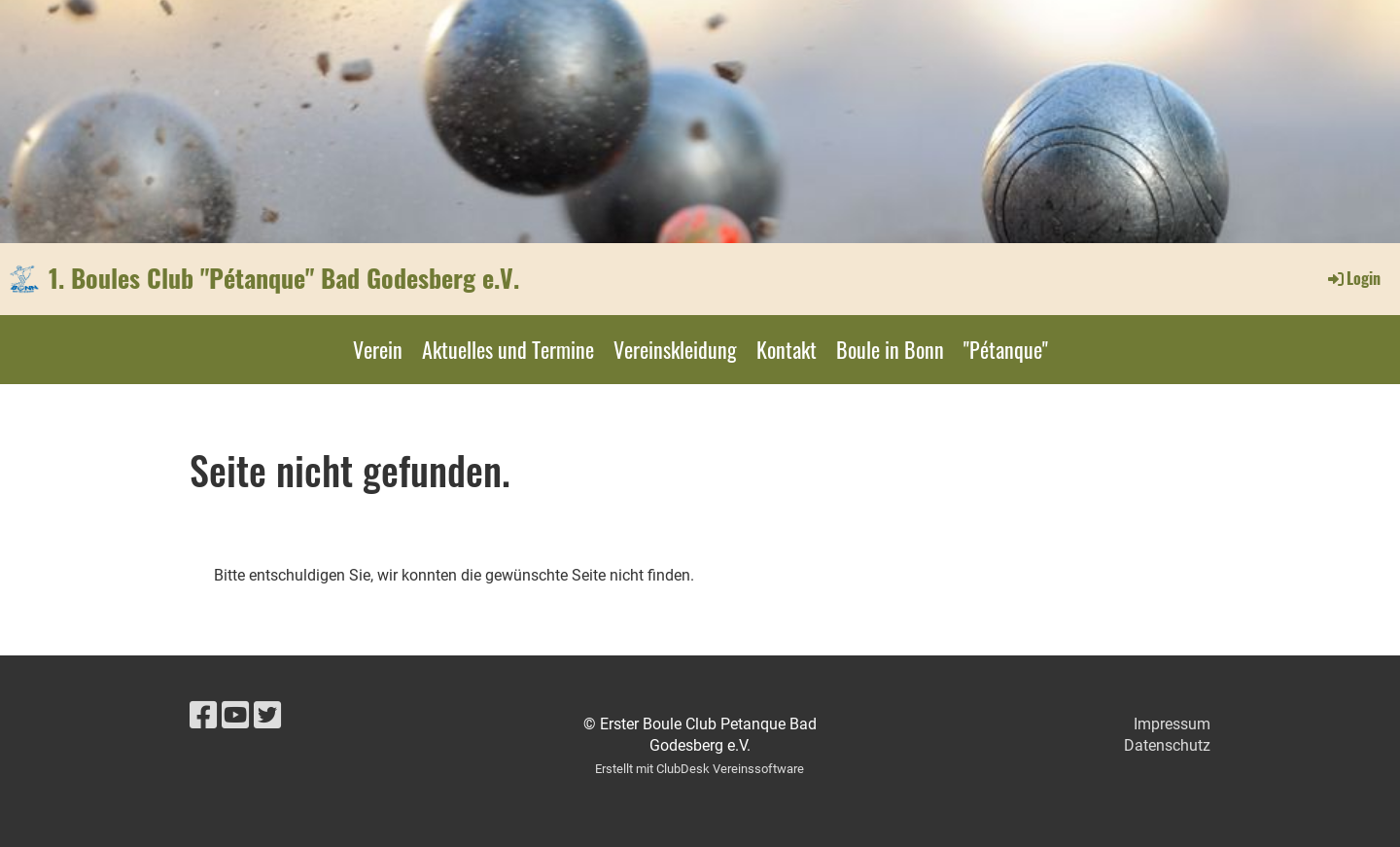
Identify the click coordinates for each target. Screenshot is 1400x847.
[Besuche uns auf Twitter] (267, 715)
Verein (377, 349)
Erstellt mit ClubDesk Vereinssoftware (699, 768)
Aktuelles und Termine (508, 349)
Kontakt (786, 349)
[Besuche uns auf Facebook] (203, 715)
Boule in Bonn (890, 349)
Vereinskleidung (675, 349)
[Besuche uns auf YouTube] (235, 715)
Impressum (1172, 724)
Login (1353, 278)
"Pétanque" (1005, 349)
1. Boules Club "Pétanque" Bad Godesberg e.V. (284, 278)
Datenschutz (1167, 745)
